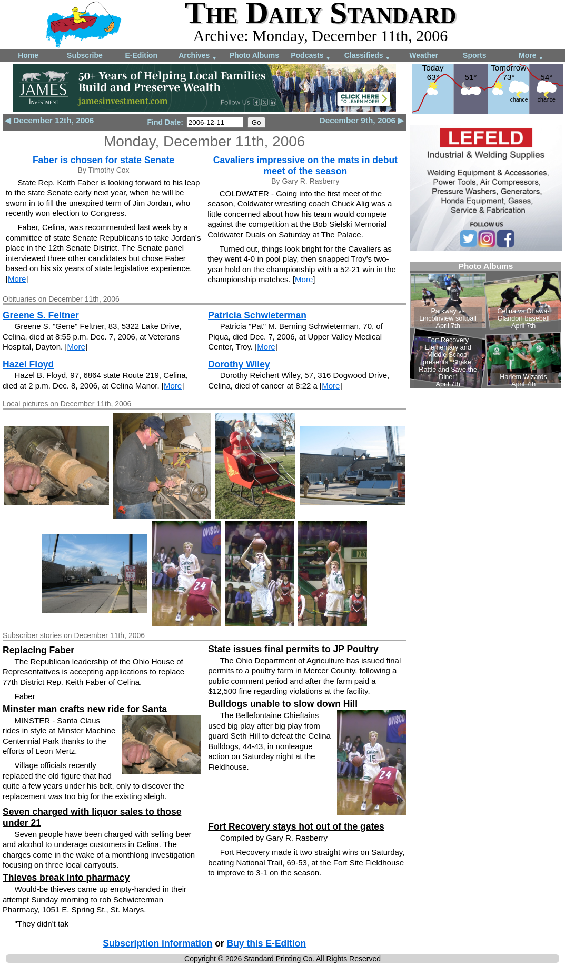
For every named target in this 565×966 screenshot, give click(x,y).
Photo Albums (254, 55)
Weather (423, 55)
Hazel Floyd (28, 364)
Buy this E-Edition (266, 943)
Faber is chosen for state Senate (103, 160)
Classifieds (367, 56)
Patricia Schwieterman (257, 315)
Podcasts (311, 56)
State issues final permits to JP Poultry (293, 649)
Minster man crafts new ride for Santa (85, 709)
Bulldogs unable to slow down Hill (283, 704)
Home (28, 55)
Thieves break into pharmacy (66, 877)
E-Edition (141, 55)
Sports (474, 55)
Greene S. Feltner (41, 315)
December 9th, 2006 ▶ (362, 120)
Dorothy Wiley (239, 364)
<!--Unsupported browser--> (485, 325)
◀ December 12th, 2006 (49, 120)
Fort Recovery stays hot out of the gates (296, 826)
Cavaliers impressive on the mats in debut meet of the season (305, 165)
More (531, 56)
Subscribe (85, 55)
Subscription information (157, 943)
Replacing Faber (38, 650)
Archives (198, 56)
